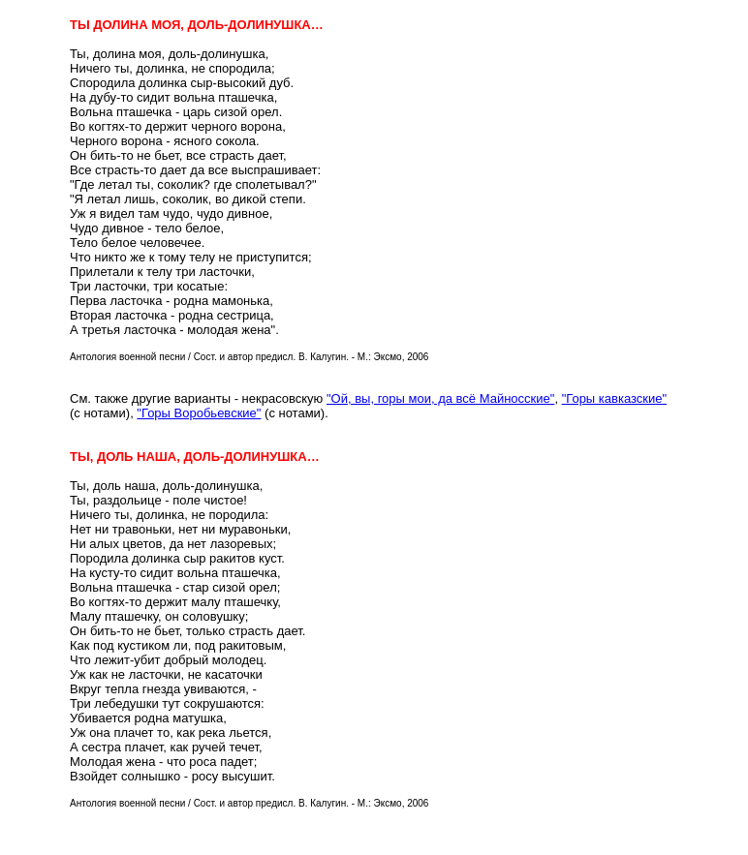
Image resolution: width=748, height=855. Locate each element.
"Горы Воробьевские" (199, 413)
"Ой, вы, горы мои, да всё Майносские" (440, 398)
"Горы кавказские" (614, 398)
